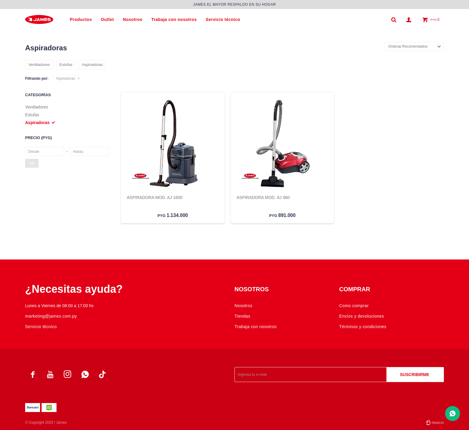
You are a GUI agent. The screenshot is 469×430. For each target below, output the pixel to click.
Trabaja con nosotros (174, 19)
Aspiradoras (65, 78)
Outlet (107, 19)
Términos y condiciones (362, 326)
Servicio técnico (223, 19)
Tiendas (242, 316)
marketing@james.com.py (51, 316)
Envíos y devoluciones (361, 316)
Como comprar (354, 305)
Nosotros (132, 19)
